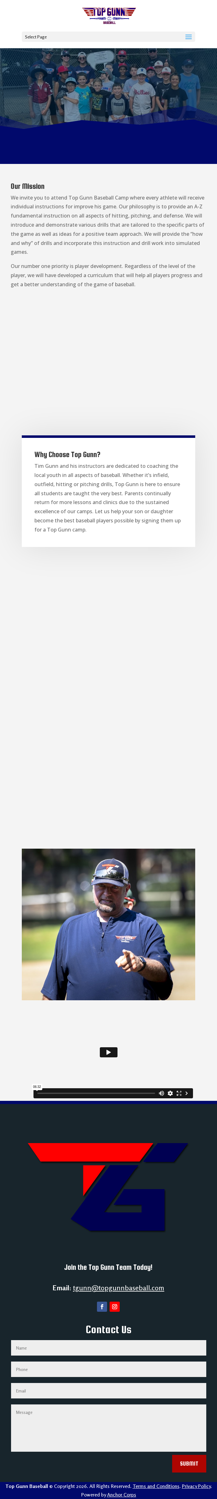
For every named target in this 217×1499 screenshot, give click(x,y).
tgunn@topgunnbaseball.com (118, 1288)
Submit (189, 1463)
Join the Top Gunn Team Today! (108, 1267)
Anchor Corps (121, 1494)
